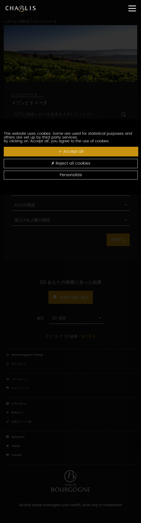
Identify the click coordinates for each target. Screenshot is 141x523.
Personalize (71, 175)
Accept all (71, 152)
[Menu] (132, 8)
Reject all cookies (70, 163)
